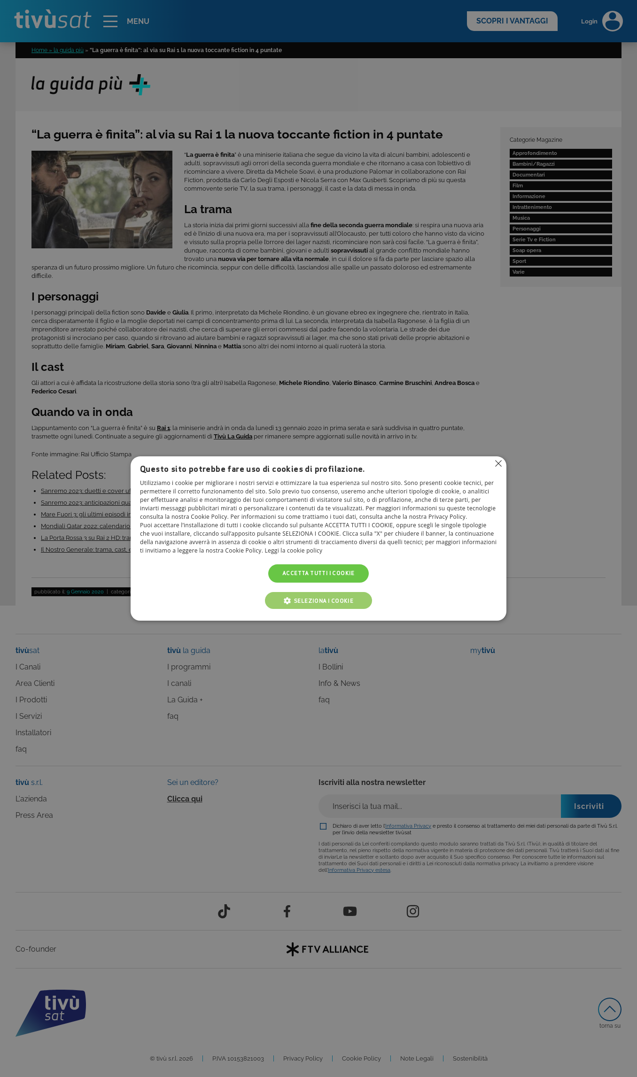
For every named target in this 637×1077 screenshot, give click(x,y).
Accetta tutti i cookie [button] (318, 573)
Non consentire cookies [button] (498, 463)
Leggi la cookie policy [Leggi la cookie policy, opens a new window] (294, 551)
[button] (318, 600)
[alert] (318, 538)
